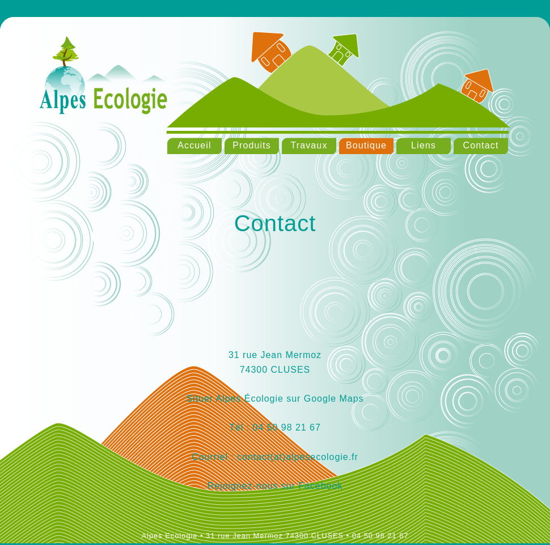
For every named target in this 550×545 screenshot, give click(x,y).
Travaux (308, 145)
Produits (251, 145)
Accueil (194, 145)
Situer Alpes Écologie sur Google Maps (274, 398)
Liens (423, 145)
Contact (481, 145)
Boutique (366, 145)
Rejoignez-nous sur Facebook (275, 486)
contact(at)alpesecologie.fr (296, 457)
